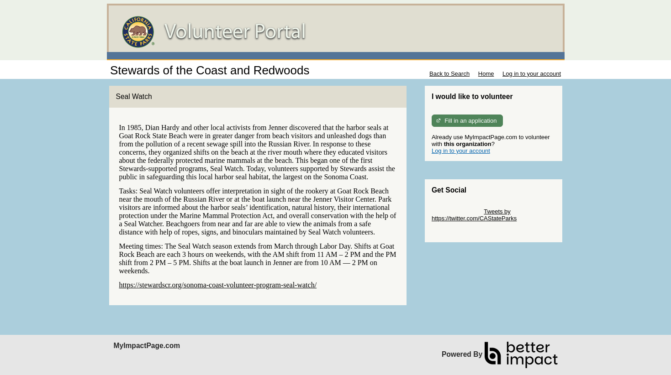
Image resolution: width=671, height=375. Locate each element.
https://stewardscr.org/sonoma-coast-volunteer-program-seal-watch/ (218, 285)
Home (486, 73)
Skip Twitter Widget (457, 211)
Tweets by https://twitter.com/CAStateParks (474, 215)
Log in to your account (531, 73)
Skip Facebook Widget (461, 232)
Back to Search (449, 73)
